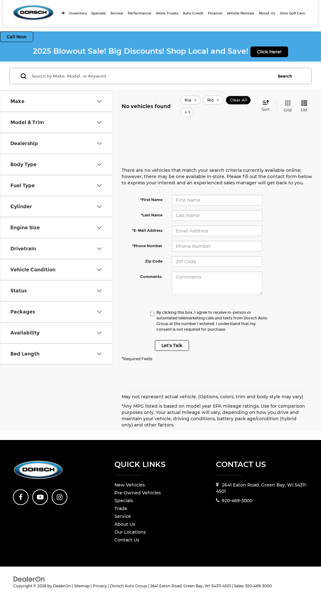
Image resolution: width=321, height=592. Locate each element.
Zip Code (153, 251)
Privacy (100, 576)
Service (122, 507)
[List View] (304, 101)
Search (285, 76)
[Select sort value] (267, 101)
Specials (98, 13)
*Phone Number (147, 236)
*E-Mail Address (147, 221)
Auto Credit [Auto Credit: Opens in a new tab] (193, 13)
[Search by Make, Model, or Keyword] (151, 76)
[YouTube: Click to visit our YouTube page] (40, 488)
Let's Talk (171, 336)
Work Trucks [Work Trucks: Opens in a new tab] (167, 13)
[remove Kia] (190, 101)
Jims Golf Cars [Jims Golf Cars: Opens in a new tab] (292, 13)
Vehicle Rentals (240, 13)
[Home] (63, 13)
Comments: (151, 267)
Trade (120, 499)
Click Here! (269, 52)
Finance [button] (215, 13)
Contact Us (126, 531)
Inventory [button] (78, 13)
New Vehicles (129, 476)
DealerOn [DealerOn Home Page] (62, 576)
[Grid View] (286, 101)
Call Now (17, 37)
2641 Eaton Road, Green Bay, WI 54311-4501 (261, 479)
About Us (124, 515)
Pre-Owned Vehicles (137, 483)
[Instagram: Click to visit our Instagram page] (59, 488)
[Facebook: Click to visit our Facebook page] (21, 488)
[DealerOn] (29, 569)
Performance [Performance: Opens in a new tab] (139, 13)
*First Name (151, 190)
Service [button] (116, 13)
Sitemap (82, 576)
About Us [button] (267, 13)
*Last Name (151, 205)
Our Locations (130, 523)
